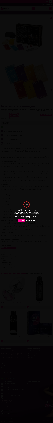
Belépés (21, 220)
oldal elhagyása (30, 220)
